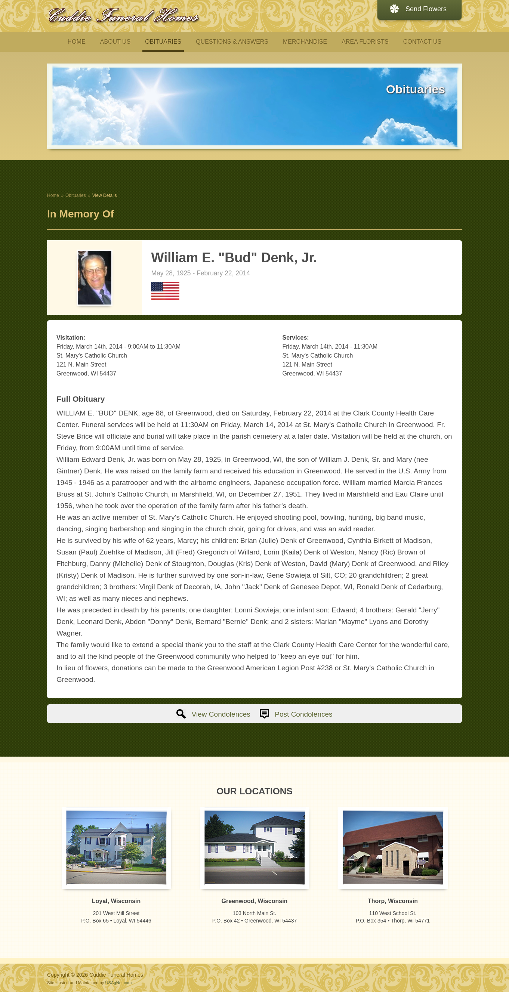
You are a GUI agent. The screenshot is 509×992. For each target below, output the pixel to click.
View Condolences (221, 714)
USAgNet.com (118, 982)
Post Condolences (303, 714)
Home (53, 195)
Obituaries (75, 195)
